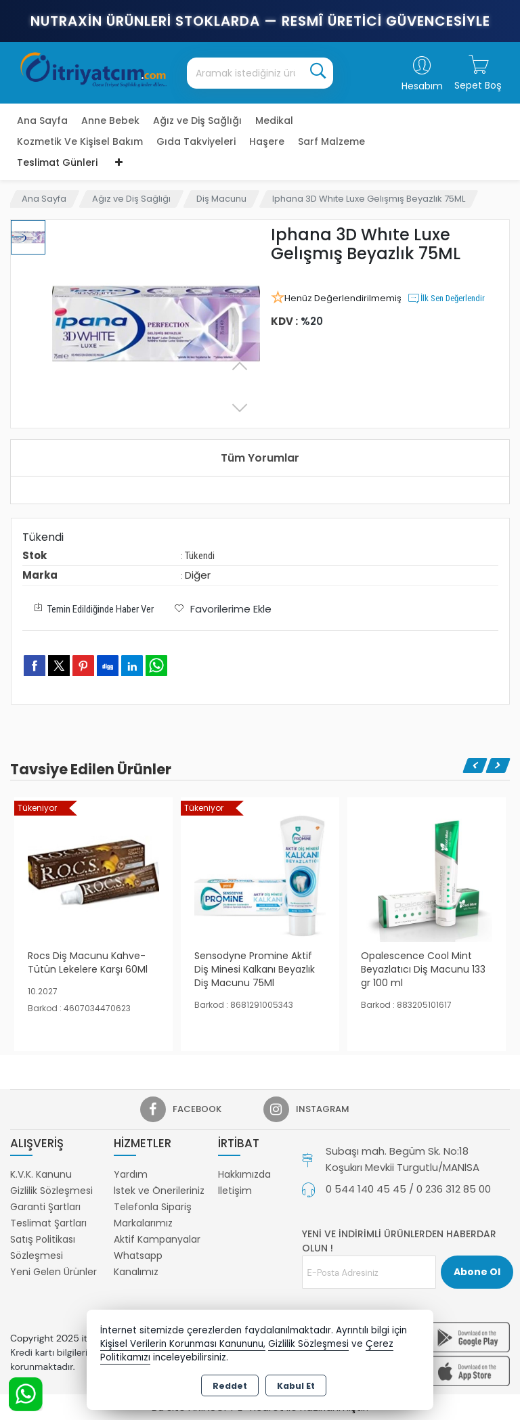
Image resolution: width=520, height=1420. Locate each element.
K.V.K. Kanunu (41, 1174)
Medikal (274, 120)
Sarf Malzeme (331, 141)
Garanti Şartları (45, 1207)
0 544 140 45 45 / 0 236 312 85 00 (408, 1189)
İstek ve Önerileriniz (159, 1190)
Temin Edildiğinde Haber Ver (91, 608)
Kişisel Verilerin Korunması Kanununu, (182, 1343)
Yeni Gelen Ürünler (53, 1272)
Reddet (230, 1386)
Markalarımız (143, 1223)
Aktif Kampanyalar (157, 1239)
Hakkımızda (244, 1174)
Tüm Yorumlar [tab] (260, 458)
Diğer (198, 575)
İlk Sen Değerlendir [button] (446, 298)
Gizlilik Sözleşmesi (51, 1190)
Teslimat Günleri (57, 162)
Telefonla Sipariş (153, 1207)
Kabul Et (296, 1386)
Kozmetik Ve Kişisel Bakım (80, 141)
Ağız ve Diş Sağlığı (197, 120)
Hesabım (422, 86)
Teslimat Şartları (48, 1223)
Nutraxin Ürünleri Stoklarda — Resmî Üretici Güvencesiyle (260, 21)
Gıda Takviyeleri (196, 141)
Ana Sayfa (42, 120)
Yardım (131, 1174)
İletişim (235, 1190)
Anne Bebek (110, 120)
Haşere (266, 141)
